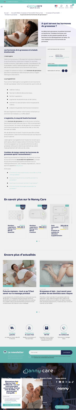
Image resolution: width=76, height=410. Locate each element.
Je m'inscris (66, 352)
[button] (61, 6)
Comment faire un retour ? (47, 385)
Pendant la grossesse (62, 65)
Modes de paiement (46, 382)
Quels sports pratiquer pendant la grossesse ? (24, 183)
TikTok (73, 383)
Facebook (57, 383)
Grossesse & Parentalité (53, 65)
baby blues (19, 165)
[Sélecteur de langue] (56, 6)
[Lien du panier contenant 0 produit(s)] (71, 6)
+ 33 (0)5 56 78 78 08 (42, 407)
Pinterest (63, 383)
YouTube (60, 383)
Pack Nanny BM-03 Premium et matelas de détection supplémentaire (56, 231)
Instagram (66, 383)
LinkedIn (70, 382)
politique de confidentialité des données (44, 357)
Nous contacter (62, 407)
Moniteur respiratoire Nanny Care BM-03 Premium (34, 229)
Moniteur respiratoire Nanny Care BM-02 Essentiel (12, 229)
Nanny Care (59, 56)
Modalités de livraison (46, 384)
